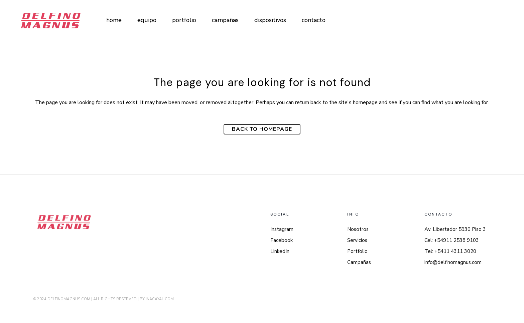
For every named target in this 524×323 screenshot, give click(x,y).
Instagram (281, 229)
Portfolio (357, 251)
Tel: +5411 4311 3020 (450, 251)
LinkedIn (279, 251)
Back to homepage (262, 129)
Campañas (359, 262)
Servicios (357, 240)
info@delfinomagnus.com (453, 262)
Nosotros (358, 229)
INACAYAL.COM (160, 299)
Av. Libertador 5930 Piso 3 (455, 229)
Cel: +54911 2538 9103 (451, 240)
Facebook (281, 240)
